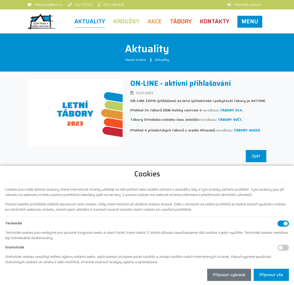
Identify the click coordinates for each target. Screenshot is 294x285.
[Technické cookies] (283, 224)
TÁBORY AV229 (247, 130)
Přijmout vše (271, 275)
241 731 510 (84, 4)
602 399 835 (113, 4)
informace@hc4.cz (49, 4)
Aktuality (162, 59)
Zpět (256, 156)
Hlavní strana (135, 59)
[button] (249, 21)
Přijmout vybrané (229, 275)
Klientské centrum (247, 4)
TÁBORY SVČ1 (229, 119)
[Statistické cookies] (283, 248)
